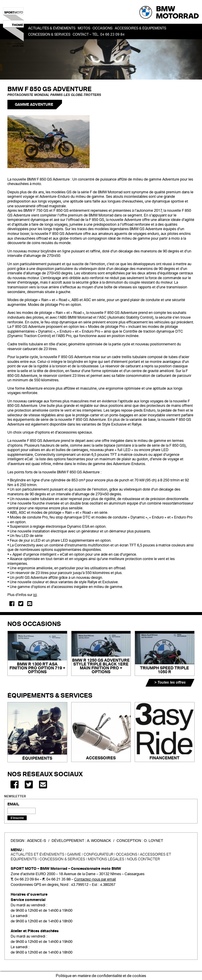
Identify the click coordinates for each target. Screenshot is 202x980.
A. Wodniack (99, 841)
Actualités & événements (51, 28)
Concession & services (49, 34)
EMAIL (13, 804)
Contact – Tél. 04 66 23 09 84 (99, 34)
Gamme (74, 854)
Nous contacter (143, 859)
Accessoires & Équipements (140, 28)
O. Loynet (153, 841)
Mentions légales (106, 859)
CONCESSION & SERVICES (62, 859)
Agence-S (36, 841)
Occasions (126, 854)
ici (35, 595)
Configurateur (98, 854)
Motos (84, 28)
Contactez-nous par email (95, 879)
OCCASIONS (102, 28)
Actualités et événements (37, 854)
